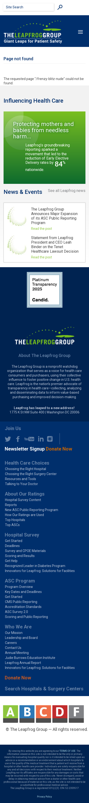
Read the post (41, 229)
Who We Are (18, 627)
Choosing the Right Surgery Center (31, 474)
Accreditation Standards (23, 607)
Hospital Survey (22, 535)
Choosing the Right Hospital (25, 469)
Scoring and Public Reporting (26, 617)
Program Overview (19, 587)
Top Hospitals (15, 520)
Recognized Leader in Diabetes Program (35, 566)
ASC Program (20, 581)
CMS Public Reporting (21, 602)
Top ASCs (12, 525)
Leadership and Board (21, 638)
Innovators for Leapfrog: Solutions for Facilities (40, 571)
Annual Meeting (17, 653)
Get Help (11, 561)
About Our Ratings (25, 494)
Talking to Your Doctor (21, 484)
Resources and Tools (20, 479)
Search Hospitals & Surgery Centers (44, 689)
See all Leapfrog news (66, 191)
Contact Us (13, 648)
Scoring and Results (20, 556)
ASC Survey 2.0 (16, 612)
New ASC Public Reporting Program (31, 510)
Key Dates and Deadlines (23, 592)
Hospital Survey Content (23, 500)
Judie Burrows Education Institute (30, 658)
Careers (11, 643)
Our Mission (14, 633)
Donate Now (18, 678)
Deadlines (12, 546)
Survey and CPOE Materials (25, 551)
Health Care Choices (27, 463)
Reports (11, 505)
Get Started (13, 541)
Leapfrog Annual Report (23, 663)
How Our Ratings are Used (24, 515)
